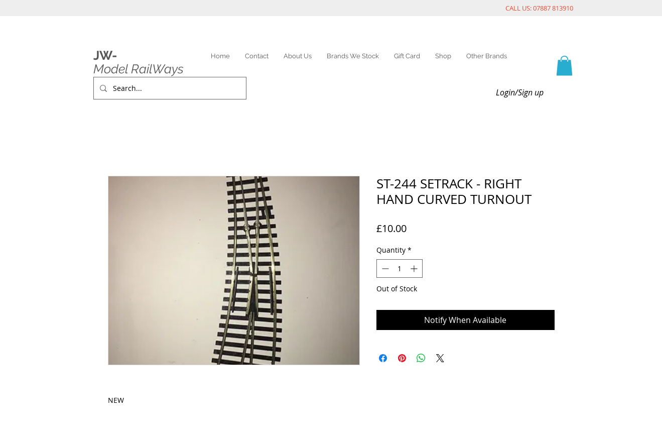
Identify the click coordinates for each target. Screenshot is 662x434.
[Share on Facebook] (383, 358)
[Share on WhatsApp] (421, 358)
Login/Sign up (520, 92)
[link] (564, 65)
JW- (105, 55)
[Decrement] (384, 268)
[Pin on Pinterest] (402, 358)
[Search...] (169, 88)
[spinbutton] (399, 268)
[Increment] (415, 268)
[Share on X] (440, 358)
